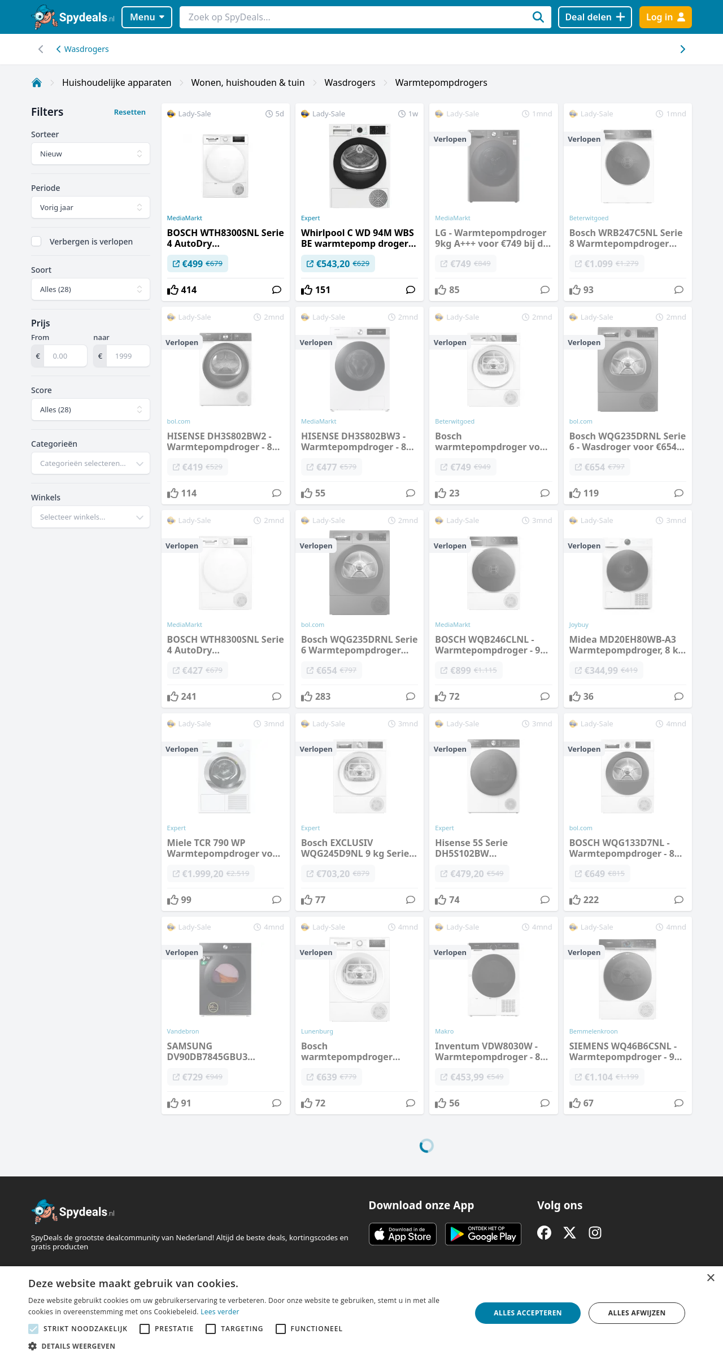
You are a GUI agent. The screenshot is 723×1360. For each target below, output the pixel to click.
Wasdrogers (82, 48)
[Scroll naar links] (682, 49)
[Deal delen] (595, 17)
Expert (310, 218)
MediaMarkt (185, 218)
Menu (147, 17)
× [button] (710, 1278)
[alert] (361, 1313)
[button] (243, 1346)
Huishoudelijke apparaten (117, 82)
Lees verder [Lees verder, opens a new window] (220, 1312)
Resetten (130, 112)
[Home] (36, 82)
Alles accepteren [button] (528, 1313)
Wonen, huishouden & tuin (248, 82)
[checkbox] (36, 241)
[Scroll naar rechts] (41, 49)
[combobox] (90, 463)
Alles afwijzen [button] (637, 1313)
